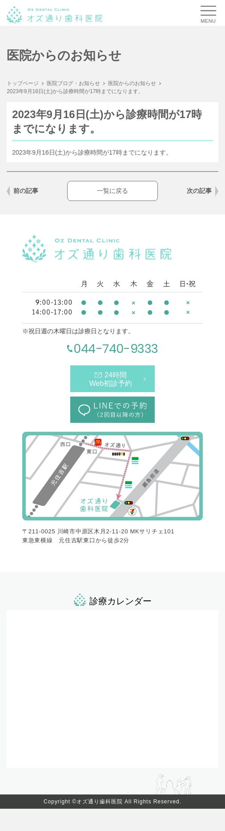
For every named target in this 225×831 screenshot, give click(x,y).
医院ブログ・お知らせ (73, 83)
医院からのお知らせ (132, 83)
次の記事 (199, 190)
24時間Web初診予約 (111, 379)
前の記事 (25, 190)
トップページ (23, 83)
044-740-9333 (115, 349)
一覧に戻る (112, 190)
